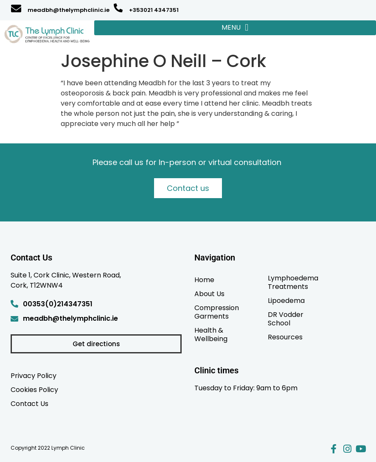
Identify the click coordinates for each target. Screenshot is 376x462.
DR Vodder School (285, 319)
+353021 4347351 (154, 10)
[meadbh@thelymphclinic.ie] (16, 8)
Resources (285, 337)
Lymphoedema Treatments (293, 282)
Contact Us (29, 403)
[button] (235, 27)
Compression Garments (216, 312)
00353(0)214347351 (58, 304)
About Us (209, 293)
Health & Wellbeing (210, 334)
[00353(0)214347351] (14, 304)
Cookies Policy (34, 389)
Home (204, 279)
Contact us (188, 188)
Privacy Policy (33, 375)
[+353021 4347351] (118, 7)
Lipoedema (286, 300)
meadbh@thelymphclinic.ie (68, 10)
